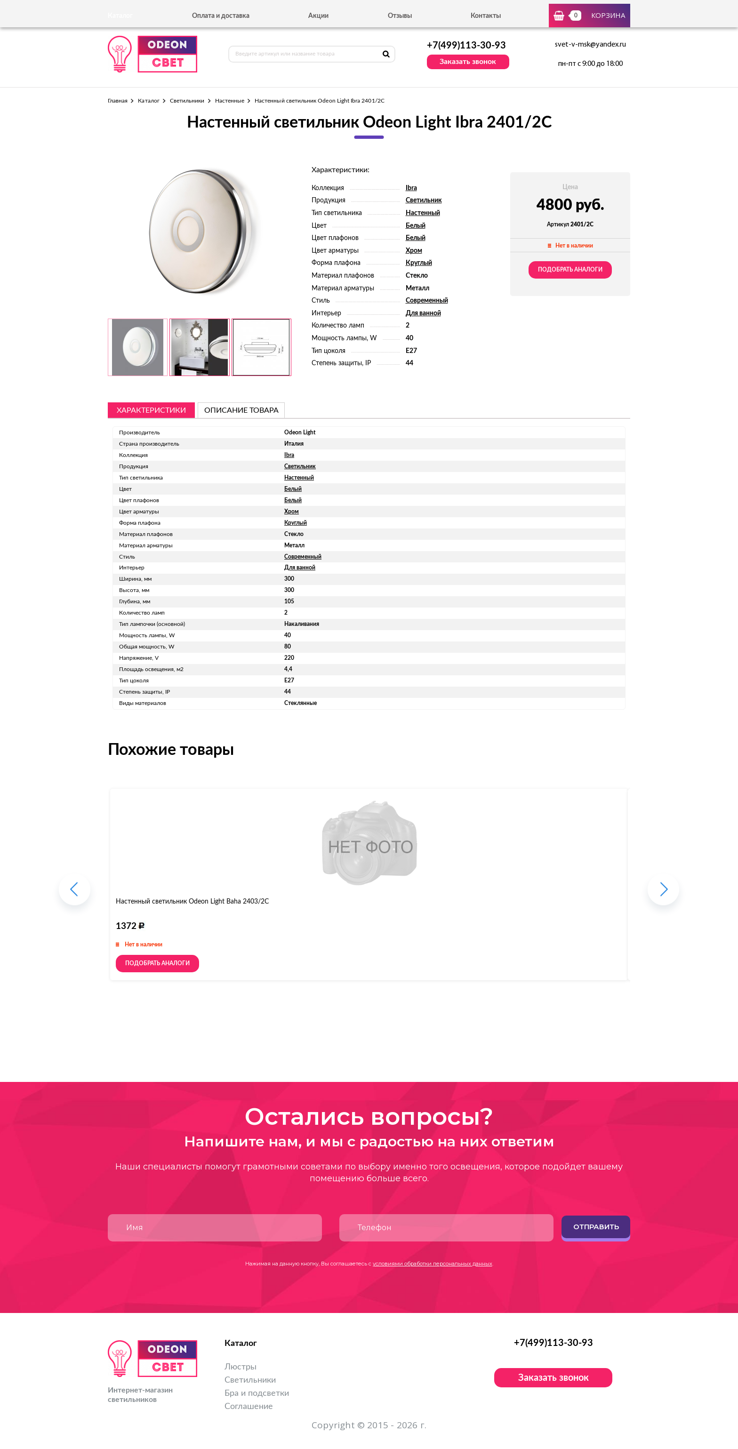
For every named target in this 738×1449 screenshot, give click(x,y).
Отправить (596, 1226)
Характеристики (151, 410)
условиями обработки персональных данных (432, 1263)
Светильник (424, 200)
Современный (427, 300)
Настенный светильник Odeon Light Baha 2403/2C (192, 901)
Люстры (241, 1367)
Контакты (486, 16)
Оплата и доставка (220, 16)
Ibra (411, 188)
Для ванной (423, 313)
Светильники (187, 101)
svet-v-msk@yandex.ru (590, 44)
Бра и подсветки (257, 1393)
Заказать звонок (468, 61)
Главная (118, 101)
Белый (415, 226)
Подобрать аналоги (570, 269)
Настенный (423, 213)
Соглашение (249, 1406)
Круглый (419, 263)
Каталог (148, 101)
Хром (414, 251)
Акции (318, 16)
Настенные (230, 101)
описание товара (241, 410)
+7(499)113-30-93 (466, 45)
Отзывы (400, 16)
